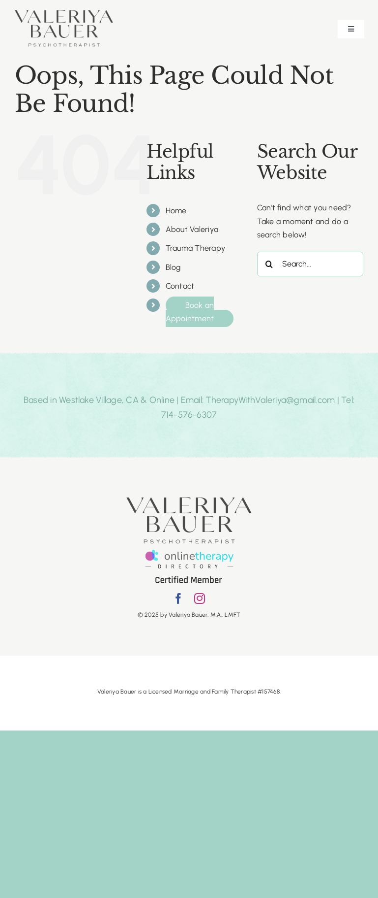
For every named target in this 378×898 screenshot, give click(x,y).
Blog (173, 267)
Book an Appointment (190, 311)
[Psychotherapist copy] (64, 13)
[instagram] (199, 598)
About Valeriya (192, 229)
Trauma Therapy (195, 248)
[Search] (269, 264)
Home (176, 210)
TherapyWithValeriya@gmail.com (270, 400)
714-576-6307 (189, 414)
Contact (180, 286)
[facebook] (178, 598)
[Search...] (310, 264)
